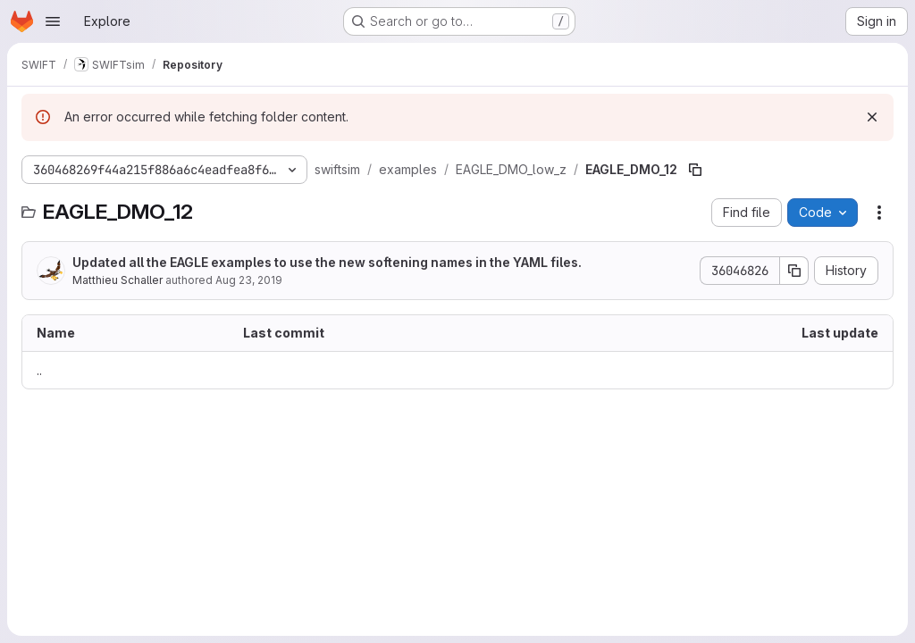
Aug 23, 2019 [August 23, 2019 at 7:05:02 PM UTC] (248, 280)
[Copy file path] (695, 169)
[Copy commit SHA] (794, 270)
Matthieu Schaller (117, 280)
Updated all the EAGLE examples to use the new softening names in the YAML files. (327, 262)
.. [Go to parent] (39, 370)
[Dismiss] (872, 117)
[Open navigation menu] (52, 21)
